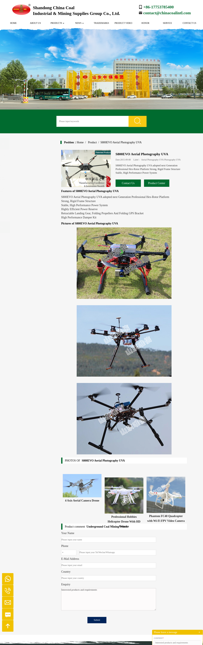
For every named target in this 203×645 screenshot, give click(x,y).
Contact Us (131, 183)
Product (95, 142)
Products (57, 23)
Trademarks (101, 23)
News (79, 23)
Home (13, 23)
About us (35, 23)
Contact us (189, 23)
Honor (145, 23)
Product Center (159, 183)
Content (159, 638)
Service (167, 23)
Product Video (123, 23)
